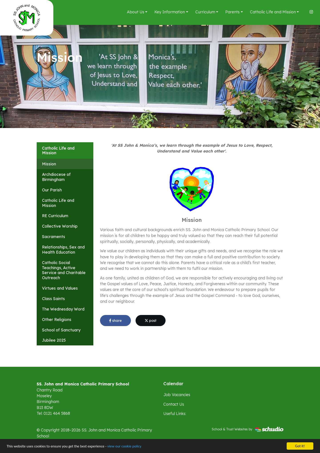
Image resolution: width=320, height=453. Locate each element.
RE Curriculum (55, 215)
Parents (232, 11)
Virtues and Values (60, 288)
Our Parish (52, 189)
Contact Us (173, 404)
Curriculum (205, 11)
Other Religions (56, 319)
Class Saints (53, 298)
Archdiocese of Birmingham (56, 177)
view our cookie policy (124, 448)
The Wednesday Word (63, 309)
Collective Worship (60, 226)
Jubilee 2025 (54, 340)
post (150, 320)
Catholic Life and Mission (273, 11)
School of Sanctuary (61, 329)
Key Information (169, 11)
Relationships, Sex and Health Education (63, 250)
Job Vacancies (176, 394)
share (115, 320)
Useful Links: (174, 413)
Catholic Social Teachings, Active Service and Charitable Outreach (64, 270)
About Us (135, 11)
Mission (49, 163)
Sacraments (53, 236)
